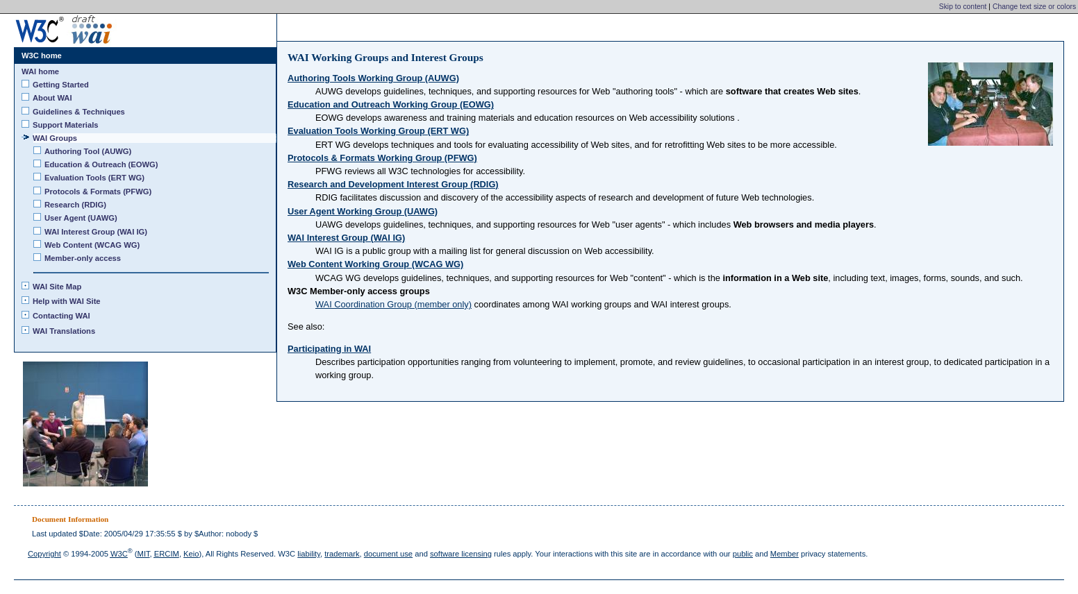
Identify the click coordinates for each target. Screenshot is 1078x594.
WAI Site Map (57, 286)
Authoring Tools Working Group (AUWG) (373, 78)
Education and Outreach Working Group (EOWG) (391, 104)
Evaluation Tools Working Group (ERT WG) (378, 131)
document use (388, 554)
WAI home (40, 71)
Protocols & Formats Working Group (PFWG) (382, 158)
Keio (191, 554)
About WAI (52, 98)
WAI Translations (64, 331)
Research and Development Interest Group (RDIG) (393, 184)
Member (784, 554)
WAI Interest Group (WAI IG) (346, 237)
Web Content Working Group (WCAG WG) (375, 264)
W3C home (42, 55)
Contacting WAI (61, 316)
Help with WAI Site (67, 301)
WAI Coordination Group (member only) (393, 304)
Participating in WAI (329, 348)
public (743, 554)
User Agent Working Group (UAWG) (363, 211)
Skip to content (963, 6)
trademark (341, 554)
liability (308, 554)
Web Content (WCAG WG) (92, 245)
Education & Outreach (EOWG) (101, 164)
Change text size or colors (1034, 6)
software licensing (461, 554)
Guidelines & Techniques (79, 112)
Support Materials (66, 125)
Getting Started (61, 84)
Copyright (44, 554)
